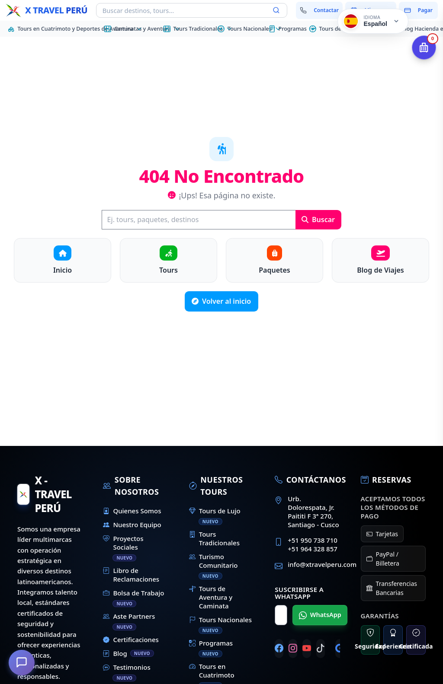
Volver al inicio (221, 301)
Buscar (318, 219)
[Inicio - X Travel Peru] (46, 10)
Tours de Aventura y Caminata (210, 597)
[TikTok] (320, 648)
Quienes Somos (132, 510)
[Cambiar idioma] (372, 21)
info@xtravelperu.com (322, 564)
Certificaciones (131, 639)
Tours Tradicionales (214, 538)
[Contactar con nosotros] (319, 10)
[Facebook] (279, 648)
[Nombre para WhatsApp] (281, 615)
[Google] (339, 648)
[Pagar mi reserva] (418, 10)
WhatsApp (320, 615)
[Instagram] (293, 648)
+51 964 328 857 (312, 548)
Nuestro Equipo (132, 524)
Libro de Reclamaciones (131, 574)
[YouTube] (306, 648)
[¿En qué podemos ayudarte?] (22, 662)
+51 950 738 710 (312, 540)
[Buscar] (198, 219)
